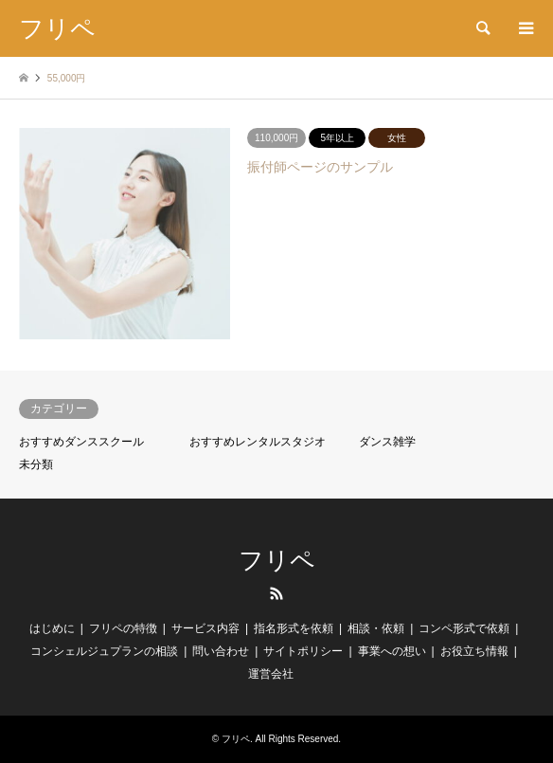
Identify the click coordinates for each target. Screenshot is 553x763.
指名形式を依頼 (293, 628)
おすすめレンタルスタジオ (257, 441)
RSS (276, 593)
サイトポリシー (303, 651)
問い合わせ (220, 651)
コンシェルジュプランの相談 (104, 651)
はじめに (52, 628)
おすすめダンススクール (81, 441)
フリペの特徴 (123, 628)
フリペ (277, 560)
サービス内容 (205, 628)
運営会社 (271, 674)
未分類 (36, 464)
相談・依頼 (376, 628)
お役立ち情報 (474, 651)
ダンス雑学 (387, 441)
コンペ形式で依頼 (464, 628)
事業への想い (392, 651)
